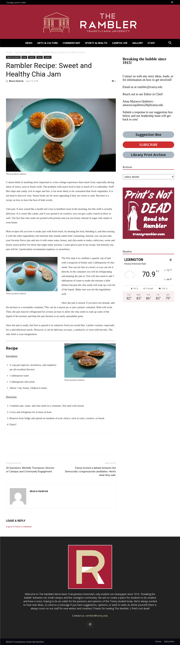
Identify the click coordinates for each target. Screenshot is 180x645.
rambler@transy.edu (149, 87)
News (39, 57)
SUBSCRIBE (148, 144)
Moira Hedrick (16, 81)
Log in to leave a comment (19, 526)
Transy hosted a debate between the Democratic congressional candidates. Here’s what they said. (90, 471)
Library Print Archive (148, 154)
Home (9, 52)
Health (31, 57)
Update (47, 57)
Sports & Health (23, 52)
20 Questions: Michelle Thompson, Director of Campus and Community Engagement (30, 469)
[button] (170, 43)
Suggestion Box (148, 134)
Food (36, 52)
